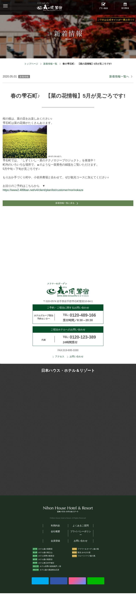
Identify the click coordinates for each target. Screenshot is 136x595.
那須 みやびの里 (84, 554)
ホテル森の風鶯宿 (45, 551)
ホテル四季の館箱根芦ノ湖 (50, 568)
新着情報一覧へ (119, 76)
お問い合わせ (76, 358)
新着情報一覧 (50, 63)
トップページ (31, 63)
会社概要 (55, 533)
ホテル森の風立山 (45, 554)
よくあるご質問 (81, 527)
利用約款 (55, 527)
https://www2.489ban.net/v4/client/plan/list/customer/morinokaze (43, 190)
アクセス (59, 358)
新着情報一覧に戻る (64, 204)
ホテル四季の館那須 (46, 558)
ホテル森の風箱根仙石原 (49, 572)
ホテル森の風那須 (45, 561)
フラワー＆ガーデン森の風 (88, 551)
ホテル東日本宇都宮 (46, 565)
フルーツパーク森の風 (86, 558)
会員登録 (55, 543)
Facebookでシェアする (58, 582)
